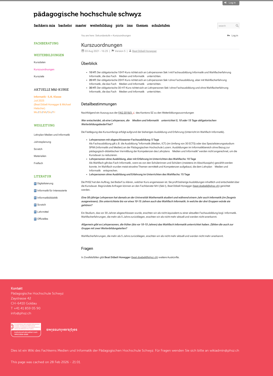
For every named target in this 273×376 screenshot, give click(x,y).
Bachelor (65, 25)
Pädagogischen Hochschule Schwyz (126, 350)
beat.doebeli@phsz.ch (206, 185)
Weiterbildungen (49, 55)
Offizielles (41, 218)
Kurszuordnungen (44, 69)
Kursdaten (40, 62)
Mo (35, 112)
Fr (54, 112)
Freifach (38, 163)
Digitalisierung (43, 183)
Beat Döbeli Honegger (144, 51)
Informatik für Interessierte (50, 190)
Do (49, 112)
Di (40, 112)
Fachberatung (46, 43)
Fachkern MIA (44, 25)
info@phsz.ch (21, 313)
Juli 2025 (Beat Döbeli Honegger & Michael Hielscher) (52, 102)
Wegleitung (44, 125)
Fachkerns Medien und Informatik (66, 350)
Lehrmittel (41, 211)
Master (80, 25)
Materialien (40, 156)
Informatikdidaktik (46, 197)
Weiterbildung (101, 25)
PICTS (119, 25)
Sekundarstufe (102, 35)
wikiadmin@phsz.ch (224, 350)
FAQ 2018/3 (126, 112)
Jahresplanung (42, 141)
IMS (130, 25)
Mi (44, 112)
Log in (232, 2)
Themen (142, 25)
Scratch (38, 149)
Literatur (42, 176)
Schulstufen (161, 25)
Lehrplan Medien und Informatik (52, 134)
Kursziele (39, 76)
